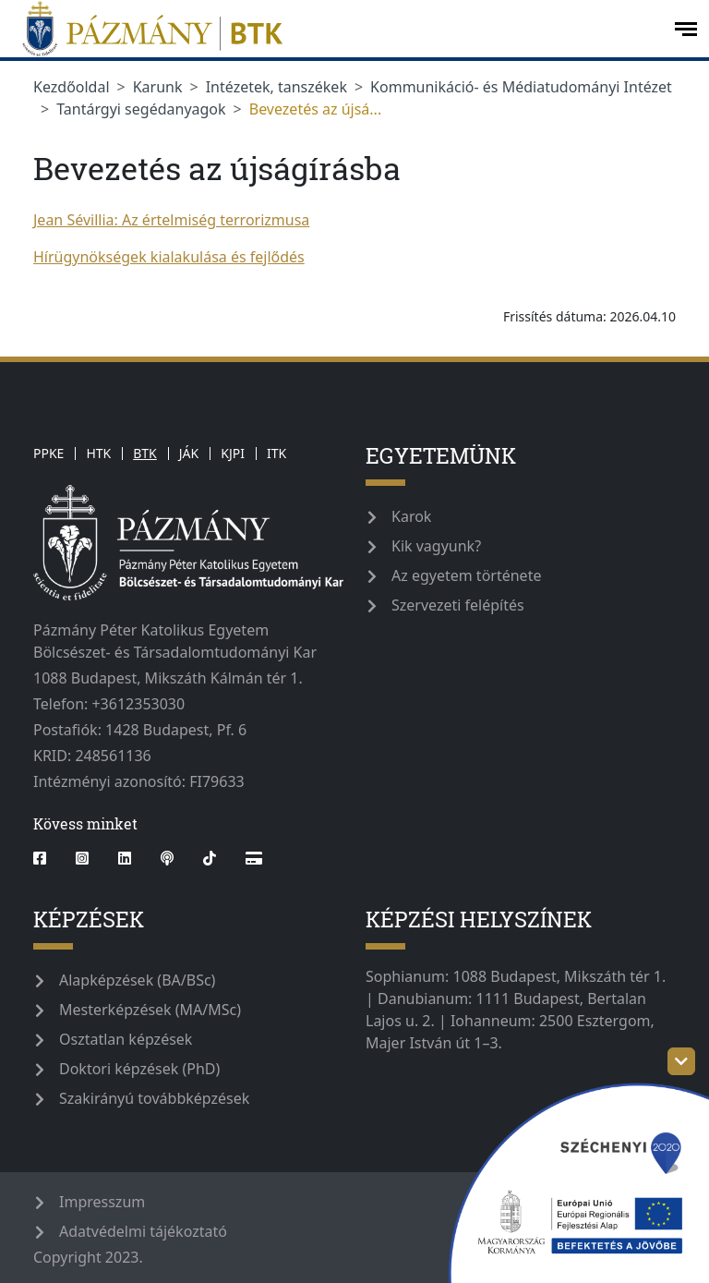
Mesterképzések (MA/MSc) (150, 1009)
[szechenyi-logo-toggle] (681, 1061)
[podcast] (167, 858)
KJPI (233, 453)
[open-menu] (686, 29)
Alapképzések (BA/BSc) (137, 980)
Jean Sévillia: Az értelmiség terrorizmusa (171, 220)
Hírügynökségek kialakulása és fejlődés (169, 257)
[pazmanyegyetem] (335, 28)
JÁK (188, 453)
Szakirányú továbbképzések (154, 1098)
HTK (98, 453)
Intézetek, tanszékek (276, 87)
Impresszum (102, 1202)
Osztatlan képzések (125, 1039)
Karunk (158, 87)
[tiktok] (209, 858)
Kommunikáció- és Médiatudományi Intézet (521, 87)
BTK (145, 453)
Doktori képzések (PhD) (139, 1069)
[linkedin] (124, 858)
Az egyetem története (466, 575)
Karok (411, 516)
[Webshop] (254, 858)
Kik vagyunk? (436, 546)
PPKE (48, 453)
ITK (276, 453)
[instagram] (82, 858)
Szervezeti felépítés (457, 605)
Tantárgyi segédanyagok (140, 109)
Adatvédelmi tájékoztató (143, 1231)
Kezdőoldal (71, 87)
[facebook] (47, 858)
